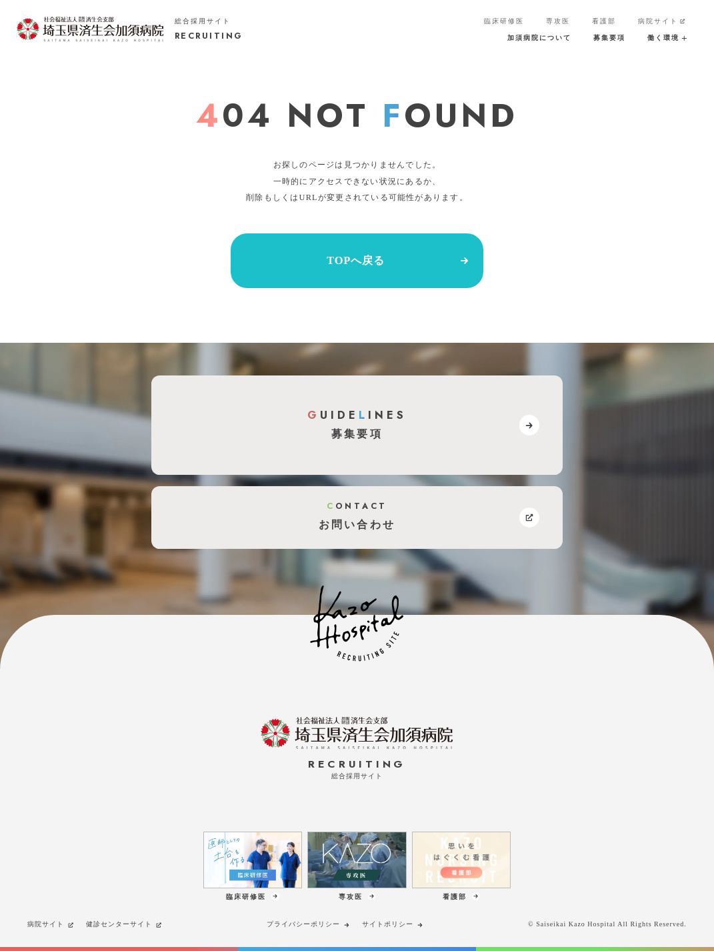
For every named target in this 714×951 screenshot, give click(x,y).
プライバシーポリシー (309, 924)
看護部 (604, 21)
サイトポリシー (393, 924)
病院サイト (662, 21)
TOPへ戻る (399, 260)
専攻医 (558, 21)
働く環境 (667, 37)
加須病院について (539, 37)
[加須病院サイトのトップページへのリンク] (130, 29)
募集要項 (609, 37)
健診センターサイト (124, 924)
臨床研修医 (504, 21)
